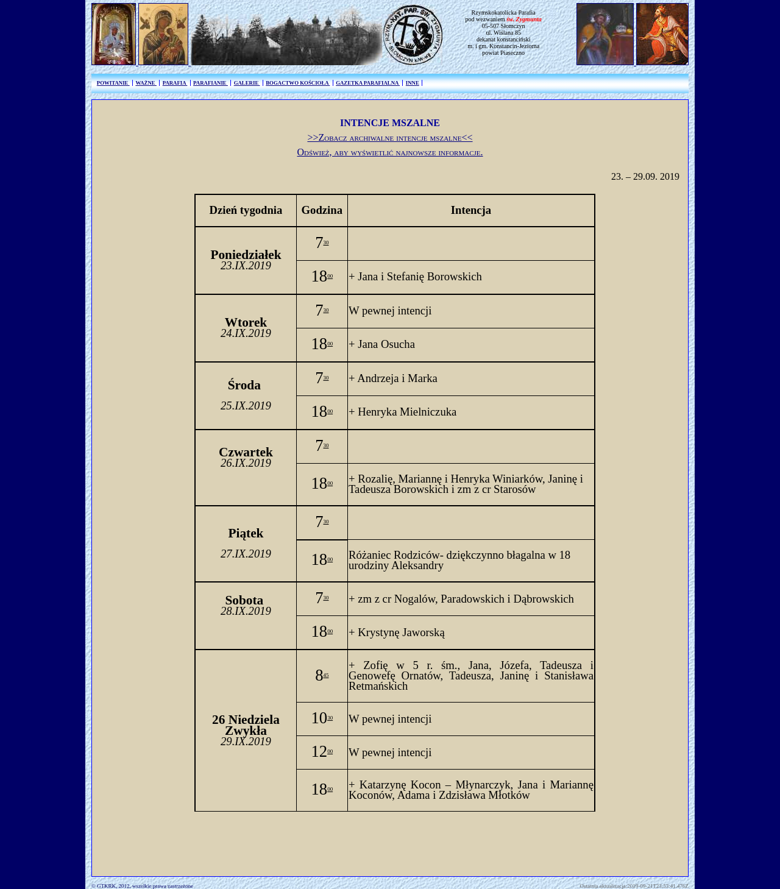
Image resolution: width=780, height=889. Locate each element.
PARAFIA (175, 83)
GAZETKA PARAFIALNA (368, 83)
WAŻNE (145, 83)
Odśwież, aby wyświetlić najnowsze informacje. (390, 152)
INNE (412, 83)
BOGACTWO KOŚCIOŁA (298, 83)
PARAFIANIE (210, 83)
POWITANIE (113, 83)
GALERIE (247, 83)
